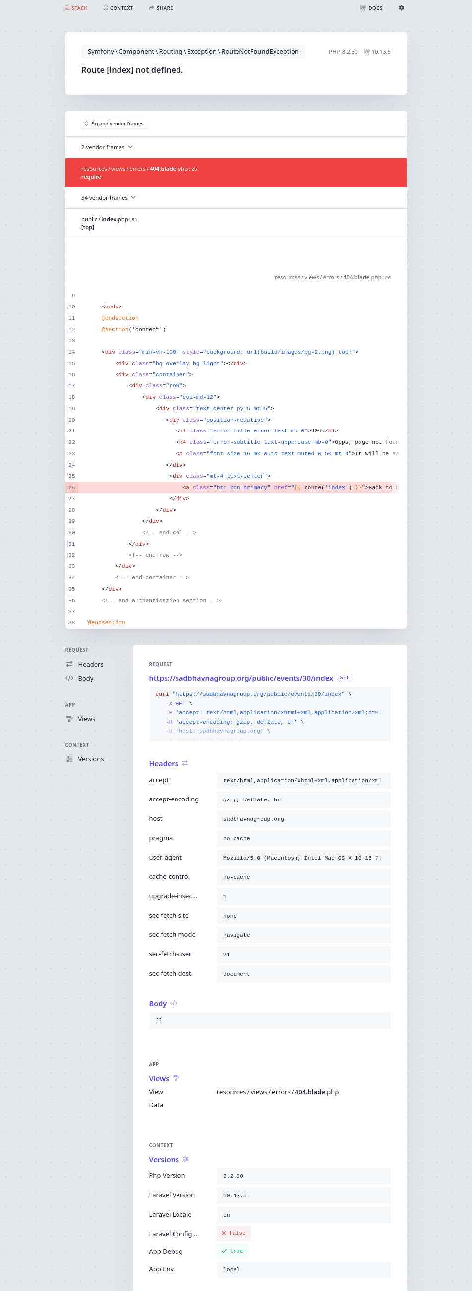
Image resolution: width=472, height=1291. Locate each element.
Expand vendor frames (114, 124)
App (70, 705)
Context (77, 745)
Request (77, 650)
